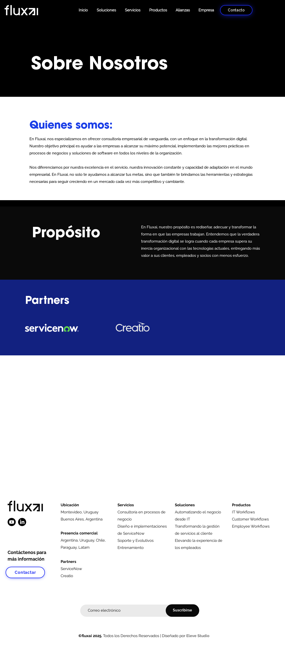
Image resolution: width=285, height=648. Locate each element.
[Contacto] (236, 10)
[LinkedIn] (22, 522)
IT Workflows (243, 512)
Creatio (67, 576)
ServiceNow (71, 568)
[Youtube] (12, 522)
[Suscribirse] (182, 610)
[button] (157, 10)
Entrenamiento (131, 547)
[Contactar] (25, 572)
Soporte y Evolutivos (136, 540)
